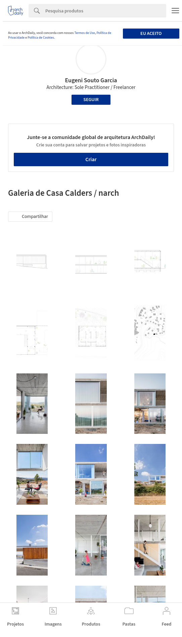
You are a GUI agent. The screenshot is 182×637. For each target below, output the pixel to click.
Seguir (90, 99)
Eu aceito (151, 33)
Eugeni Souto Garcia (91, 80)
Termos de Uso (84, 33)
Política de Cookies (41, 37)
